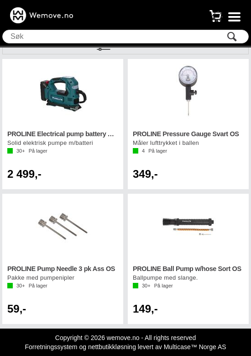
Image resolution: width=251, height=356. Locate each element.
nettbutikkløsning (112, 347)
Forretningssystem (51, 347)
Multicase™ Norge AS (195, 347)
